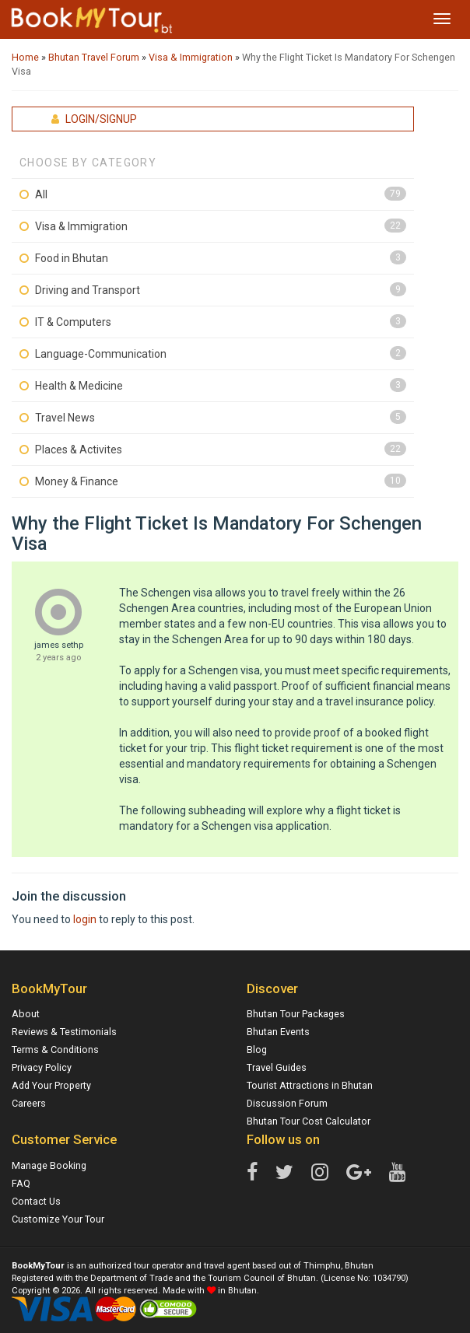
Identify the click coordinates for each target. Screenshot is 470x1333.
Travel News (65, 417)
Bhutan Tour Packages (296, 1014)
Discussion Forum (287, 1103)
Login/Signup (94, 119)
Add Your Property (51, 1085)
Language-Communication (101, 354)
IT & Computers (73, 322)
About (26, 1014)
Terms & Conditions (55, 1049)
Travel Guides (277, 1067)
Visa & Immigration (81, 226)
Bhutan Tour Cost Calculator (308, 1121)
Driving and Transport (87, 290)
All (41, 194)
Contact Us (36, 1201)
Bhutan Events (278, 1031)
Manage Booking (49, 1165)
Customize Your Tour (58, 1219)
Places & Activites (78, 449)
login (84, 919)
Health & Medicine (79, 386)
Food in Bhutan (71, 258)
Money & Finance (76, 481)
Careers (29, 1103)
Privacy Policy (42, 1067)
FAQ (21, 1183)
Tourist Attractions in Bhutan (310, 1085)
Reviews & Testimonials (64, 1031)
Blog (257, 1049)
